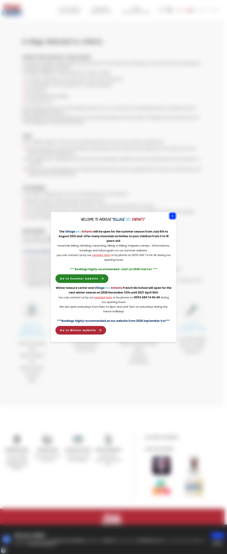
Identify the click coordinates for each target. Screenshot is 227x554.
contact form (101, 255)
